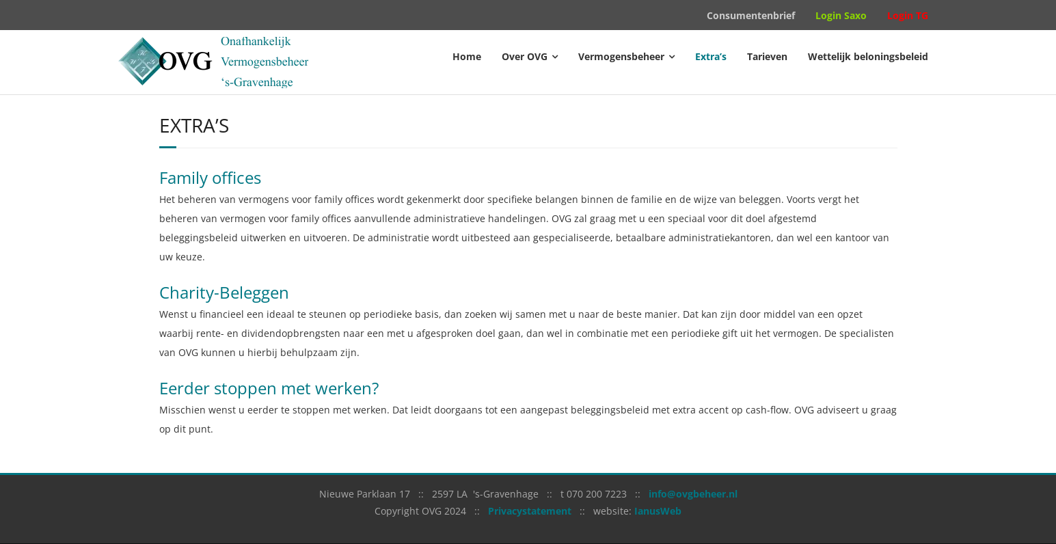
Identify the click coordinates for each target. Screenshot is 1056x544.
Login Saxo (841, 15)
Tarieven (767, 56)
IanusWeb (657, 510)
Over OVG (524, 56)
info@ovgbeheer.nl (693, 493)
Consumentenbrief (751, 15)
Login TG (907, 15)
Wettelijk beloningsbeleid (868, 56)
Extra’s (711, 56)
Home (466, 56)
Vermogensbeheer (621, 56)
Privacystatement (529, 510)
